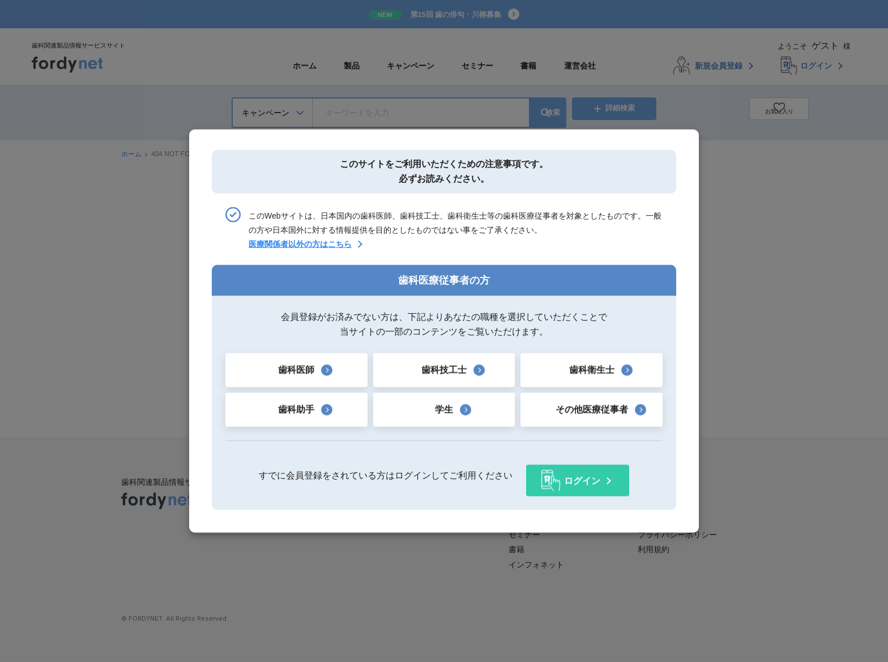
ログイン (582, 475)
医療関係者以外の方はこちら (300, 249)
